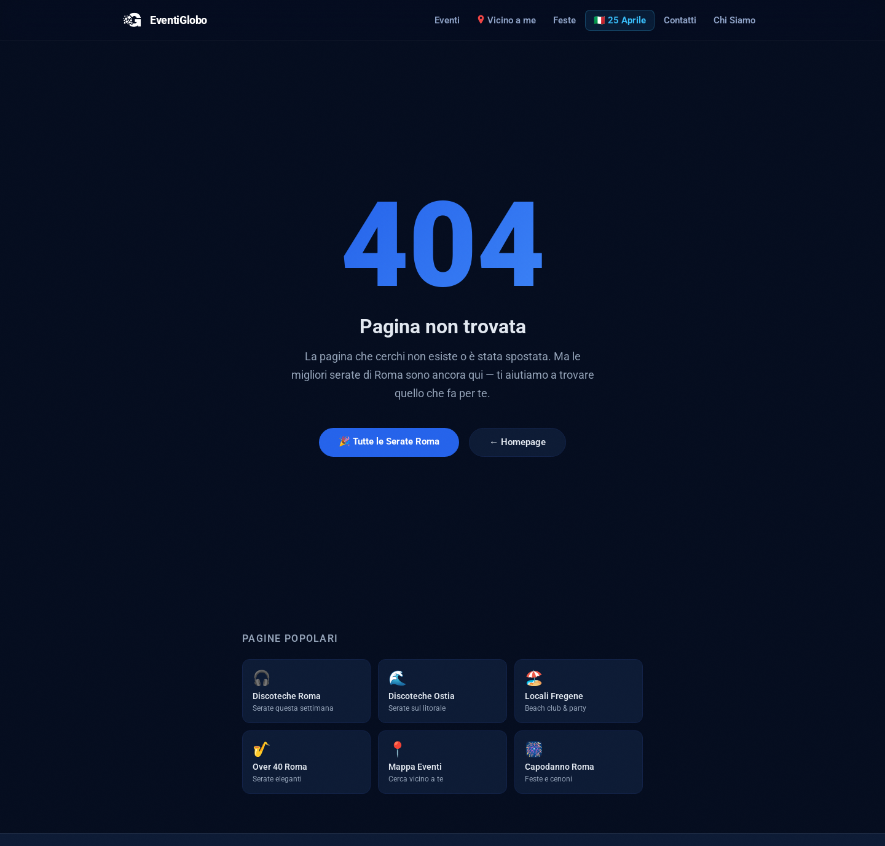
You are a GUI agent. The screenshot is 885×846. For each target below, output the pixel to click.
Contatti (680, 20)
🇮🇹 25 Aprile (620, 20)
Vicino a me (506, 20)
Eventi (447, 20)
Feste (564, 20)
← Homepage (517, 442)
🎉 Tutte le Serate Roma (389, 441)
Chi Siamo (734, 20)
